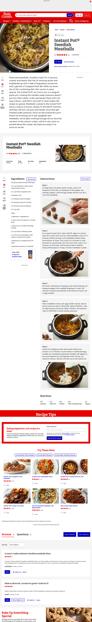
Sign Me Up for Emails (54, 438)
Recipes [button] (6, 21)
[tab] (8, 534)
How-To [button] (37, 21)
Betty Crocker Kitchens (60, 66)
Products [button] (46, 21)
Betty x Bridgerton (82, 21)
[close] (90, 2)
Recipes (62, 29)
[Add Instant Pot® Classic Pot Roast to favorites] (5, 513)
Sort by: (4, 545)
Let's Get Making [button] (59, 21)
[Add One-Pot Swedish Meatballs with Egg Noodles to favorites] (33, 514)
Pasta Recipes (71, 29)
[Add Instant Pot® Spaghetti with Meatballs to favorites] (5, 485)
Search (70, 15)
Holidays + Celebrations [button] (22, 21)
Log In (87, 15)
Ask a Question (84, 534)
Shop (71, 21)
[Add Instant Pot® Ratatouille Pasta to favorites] (33, 483)
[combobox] (41, 15)
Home (56, 29)
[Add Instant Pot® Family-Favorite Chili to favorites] (62, 483)
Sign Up (79, 15)
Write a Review (70, 534)
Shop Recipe (31, 179)
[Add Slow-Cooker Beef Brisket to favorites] (62, 513)
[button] (2, 85)
